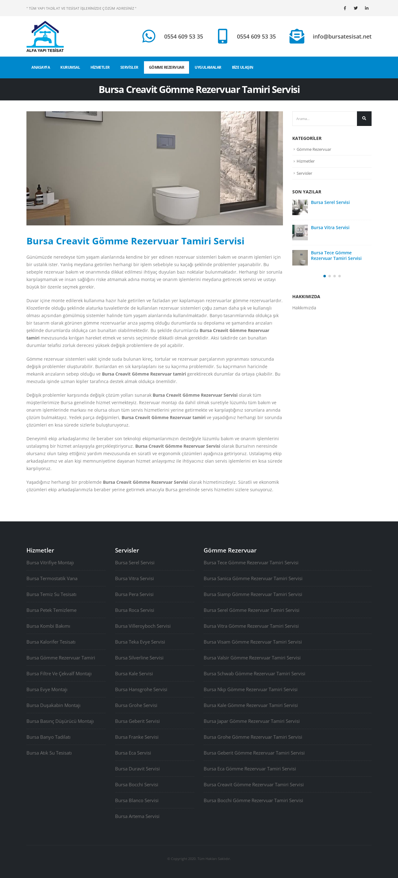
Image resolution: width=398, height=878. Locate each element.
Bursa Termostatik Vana (51, 578)
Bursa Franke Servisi (137, 737)
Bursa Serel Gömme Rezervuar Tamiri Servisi (251, 610)
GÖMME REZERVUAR (166, 67)
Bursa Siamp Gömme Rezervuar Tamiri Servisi (253, 594)
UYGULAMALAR (208, 67)
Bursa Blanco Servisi (137, 800)
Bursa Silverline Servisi (139, 657)
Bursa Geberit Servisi (137, 721)
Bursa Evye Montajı (46, 689)
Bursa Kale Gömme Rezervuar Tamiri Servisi (251, 705)
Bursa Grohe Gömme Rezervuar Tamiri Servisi (253, 737)
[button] (324, 276)
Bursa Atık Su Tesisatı (49, 753)
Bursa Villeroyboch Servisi (143, 626)
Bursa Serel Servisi (330, 202)
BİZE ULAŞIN (242, 67)
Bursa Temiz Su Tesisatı (51, 594)
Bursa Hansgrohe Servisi (141, 689)
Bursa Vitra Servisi (330, 227)
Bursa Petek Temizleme (51, 610)
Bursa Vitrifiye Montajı (50, 562)
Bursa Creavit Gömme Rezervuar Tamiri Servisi (254, 784)
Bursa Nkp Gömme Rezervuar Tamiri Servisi (251, 689)
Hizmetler (306, 161)
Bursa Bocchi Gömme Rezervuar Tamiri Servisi (253, 800)
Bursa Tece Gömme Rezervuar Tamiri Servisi (336, 255)
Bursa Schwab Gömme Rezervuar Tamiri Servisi (254, 673)
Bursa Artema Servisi (137, 816)
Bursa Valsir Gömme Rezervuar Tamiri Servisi (252, 657)
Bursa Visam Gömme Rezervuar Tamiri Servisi (253, 642)
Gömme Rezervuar (314, 149)
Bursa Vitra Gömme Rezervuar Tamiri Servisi (251, 626)
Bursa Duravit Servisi (137, 768)
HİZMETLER (100, 67)
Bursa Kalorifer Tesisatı (51, 642)
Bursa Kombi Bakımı (48, 626)
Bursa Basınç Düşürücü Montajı (60, 721)
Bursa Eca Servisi (133, 753)
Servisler (304, 173)
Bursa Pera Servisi (134, 594)
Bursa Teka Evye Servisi (140, 642)
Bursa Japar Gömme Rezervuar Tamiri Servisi (252, 721)
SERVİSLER (129, 67)
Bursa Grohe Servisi (136, 705)
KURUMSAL (70, 67)
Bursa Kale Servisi (134, 673)
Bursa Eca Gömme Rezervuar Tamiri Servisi (250, 768)
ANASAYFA (40, 67)
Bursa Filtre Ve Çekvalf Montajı (59, 673)
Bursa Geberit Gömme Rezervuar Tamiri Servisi (254, 753)
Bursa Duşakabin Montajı (53, 705)
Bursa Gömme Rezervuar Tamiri (60, 657)
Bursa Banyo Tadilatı (48, 737)
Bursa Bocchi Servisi (136, 784)
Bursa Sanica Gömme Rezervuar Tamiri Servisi (253, 578)
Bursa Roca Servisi (134, 610)
